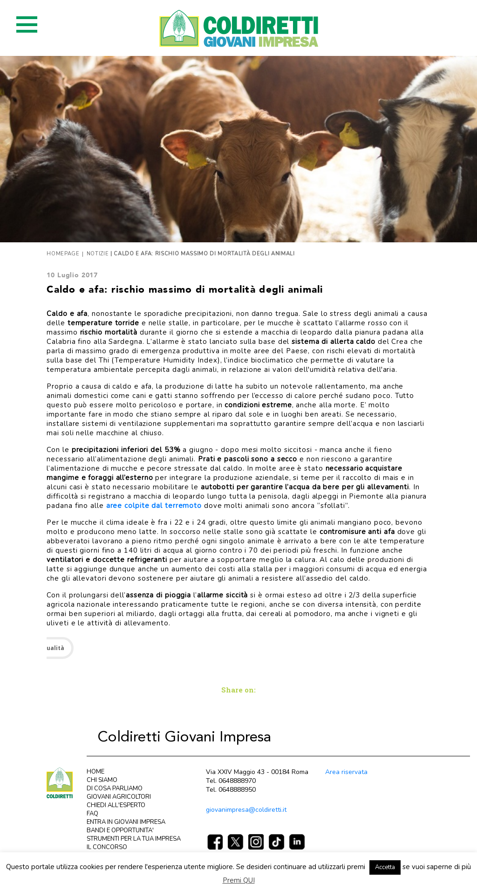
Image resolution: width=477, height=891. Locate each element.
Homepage (63, 253)
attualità (50, 648)
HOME (95, 772)
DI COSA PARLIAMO (115, 788)
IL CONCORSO (107, 847)
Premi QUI (239, 880)
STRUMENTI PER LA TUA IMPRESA (134, 839)
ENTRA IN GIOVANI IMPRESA (126, 822)
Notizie (98, 253)
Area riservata (346, 772)
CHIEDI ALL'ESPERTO (116, 805)
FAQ (92, 813)
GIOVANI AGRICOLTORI (119, 797)
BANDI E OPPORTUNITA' (120, 830)
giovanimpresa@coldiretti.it (246, 809)
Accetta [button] (385, 867)
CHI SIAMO (102, 780)
